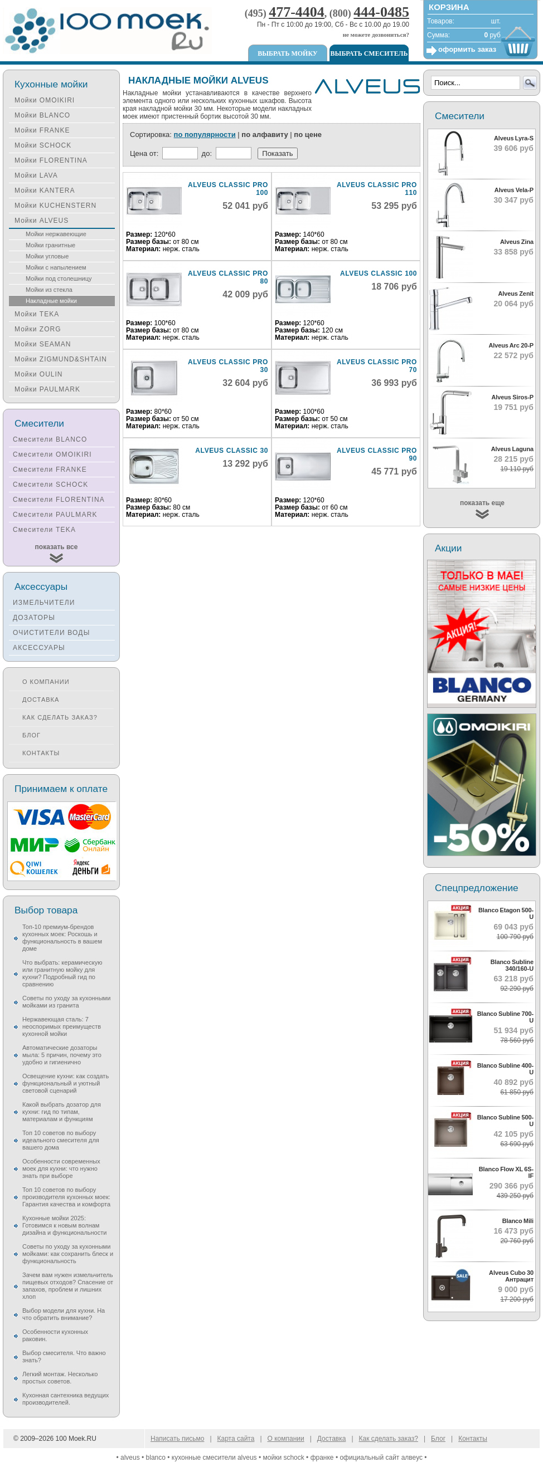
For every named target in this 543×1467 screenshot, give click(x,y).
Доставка (40, 699)
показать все (56, 547)
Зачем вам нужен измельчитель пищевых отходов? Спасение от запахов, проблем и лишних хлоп (67, 1286)
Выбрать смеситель (369, 53)
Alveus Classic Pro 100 (228, 189)
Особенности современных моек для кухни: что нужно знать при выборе (61, 1168)
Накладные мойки (51, 300)
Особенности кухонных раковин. (55, 1335)
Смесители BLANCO (50, 439)
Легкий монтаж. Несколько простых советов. (60, 1378)
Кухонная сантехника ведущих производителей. (65, 1399)
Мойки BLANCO (42, 115)
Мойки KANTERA (44, 190)
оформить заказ (467, 49)
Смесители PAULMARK (55, 515)
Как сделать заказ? (60, 717)
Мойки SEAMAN (42, 344)
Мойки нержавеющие (56, 234)
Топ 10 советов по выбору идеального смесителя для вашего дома (60, 1140)
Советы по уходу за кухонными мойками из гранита (66, 1002)
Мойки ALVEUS (41, 220)
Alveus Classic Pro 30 (228, 366)
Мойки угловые (47, 256)
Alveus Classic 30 (231, 450)
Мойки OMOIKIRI (44, 100)
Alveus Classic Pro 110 (377, 189)
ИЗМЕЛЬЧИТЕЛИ (44, 603)
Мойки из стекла (49, 289)
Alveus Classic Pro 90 (377, 454)
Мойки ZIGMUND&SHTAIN (60, 359)
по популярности (205, 134)
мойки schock (283, 1457)
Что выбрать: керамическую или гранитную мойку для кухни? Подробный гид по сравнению (62, 973)
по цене (308, 134)
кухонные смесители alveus (214, 1457)
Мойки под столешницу (59, 278)
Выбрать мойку (287, 53)
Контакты (41, 753)
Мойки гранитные (50, 245)
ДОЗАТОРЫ (34, 618)
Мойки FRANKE (42, 130)
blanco (156, 1457)
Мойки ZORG (37, 329)
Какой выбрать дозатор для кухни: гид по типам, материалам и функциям (61, 1111)
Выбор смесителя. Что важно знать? (64, 1356)
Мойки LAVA (36, 175)
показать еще (482, 503)
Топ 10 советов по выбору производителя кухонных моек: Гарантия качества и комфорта (66, 1196)
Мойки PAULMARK (47, 389)
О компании (46, 681)
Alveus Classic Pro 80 (228, 277)
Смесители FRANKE (50, 469)
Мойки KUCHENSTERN (55, 205)
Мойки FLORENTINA (51, 160)
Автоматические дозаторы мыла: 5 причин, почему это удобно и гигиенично (61, 1054)
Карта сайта (236, 1438)
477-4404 (296, 12)
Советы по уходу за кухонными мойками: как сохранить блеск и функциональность (67, 1253)
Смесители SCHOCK (51, 484)
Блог (31, 735)
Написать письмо (177, 1438)
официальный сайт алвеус (381, 1457)
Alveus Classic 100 (378, 273)
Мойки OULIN (38, 374)
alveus (130, 1457)
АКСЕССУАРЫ (39, 648)
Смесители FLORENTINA (59, 499)
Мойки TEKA (36, 314)
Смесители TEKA (44, 530)
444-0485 (381, 12)
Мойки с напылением (56, 267)
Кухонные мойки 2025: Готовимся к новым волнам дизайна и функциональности (64, 1225)
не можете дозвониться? (376, 34)
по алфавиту (264, 134)
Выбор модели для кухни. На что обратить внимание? (63, 1314)
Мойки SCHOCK (42, 145)
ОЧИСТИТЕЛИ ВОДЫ (51, 633)
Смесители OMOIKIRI (52, 454)
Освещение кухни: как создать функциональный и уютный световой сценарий (65, 1083)
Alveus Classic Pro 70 (377, 366)
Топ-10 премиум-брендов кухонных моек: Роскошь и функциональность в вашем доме (62, 937)
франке (322, 1457)
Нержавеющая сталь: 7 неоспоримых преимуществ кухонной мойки (61, 1026)
